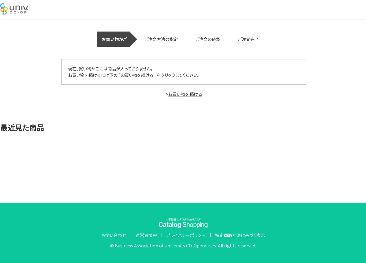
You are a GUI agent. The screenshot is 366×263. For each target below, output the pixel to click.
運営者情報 (146, 235)
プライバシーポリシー (186, 235)
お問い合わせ (113, 235)
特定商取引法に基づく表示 (240, 235)
